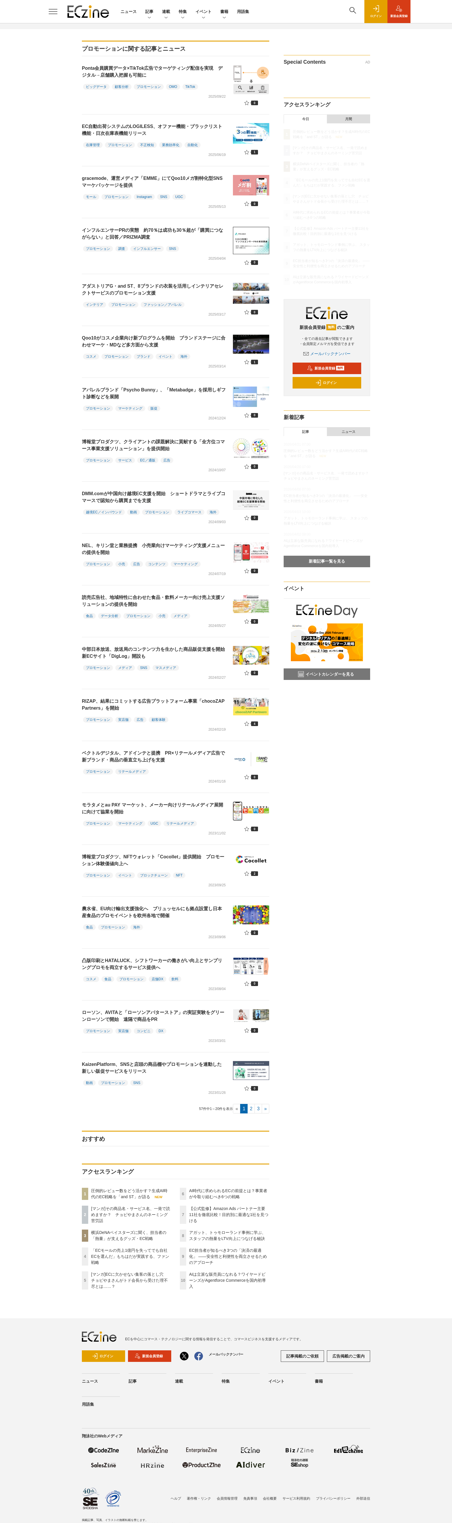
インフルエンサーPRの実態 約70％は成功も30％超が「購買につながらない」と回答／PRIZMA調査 (152, 234)
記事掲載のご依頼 (302, 1356)
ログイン (326, 383)
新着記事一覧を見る (327, 561)
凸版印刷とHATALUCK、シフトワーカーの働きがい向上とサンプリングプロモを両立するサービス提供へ (152, 964)
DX (161, 1031)
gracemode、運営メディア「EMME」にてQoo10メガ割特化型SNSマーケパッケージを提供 (152, 182)
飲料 (175, 979)
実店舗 (123, 720)
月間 (348, 119)
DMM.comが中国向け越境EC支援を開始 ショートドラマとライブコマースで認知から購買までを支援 (153, 497)
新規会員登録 (325, 368)
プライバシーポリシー (333, 1498)
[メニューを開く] (53, 11)
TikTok (190, 87)
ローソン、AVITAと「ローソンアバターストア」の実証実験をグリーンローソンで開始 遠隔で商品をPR (153, 1016)
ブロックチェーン (154, 875)
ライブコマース (189, 512)
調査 (121, 249)
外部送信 (363, 1498)
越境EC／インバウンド (104, 512)
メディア (180, 616)
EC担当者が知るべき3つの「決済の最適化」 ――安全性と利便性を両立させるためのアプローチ (228, 1256)
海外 (183, 357)
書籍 (224, 12)
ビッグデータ (96, 87)
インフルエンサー (147, 249)
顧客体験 (158, 720)
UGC (179, 197)
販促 (153, 408)
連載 (166, 12)
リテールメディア (132, 772)
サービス (125, 460)
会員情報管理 (227, 1498)
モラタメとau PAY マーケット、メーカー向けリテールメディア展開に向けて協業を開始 (152, 808)
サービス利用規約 (296, 1498)
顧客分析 (122, 87)
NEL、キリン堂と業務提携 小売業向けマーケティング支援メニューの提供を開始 (153, 549)
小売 (121, 564)
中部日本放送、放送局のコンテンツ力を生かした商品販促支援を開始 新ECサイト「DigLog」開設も (155, 653)
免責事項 (250, 1498)
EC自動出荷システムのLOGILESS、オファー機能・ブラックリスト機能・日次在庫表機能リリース (152, 130)
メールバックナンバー (327, 353)
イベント (203, 12)
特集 (183, 12)
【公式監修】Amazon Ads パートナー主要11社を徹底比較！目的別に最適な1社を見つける (228, 1214)
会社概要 (270, 1498)
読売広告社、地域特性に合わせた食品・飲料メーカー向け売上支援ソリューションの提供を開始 (153, 601)
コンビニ (143, 1031)
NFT (179, 875)
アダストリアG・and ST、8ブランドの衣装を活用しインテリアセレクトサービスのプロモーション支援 (152, 289)
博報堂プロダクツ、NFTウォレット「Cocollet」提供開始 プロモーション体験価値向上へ (153, 860)
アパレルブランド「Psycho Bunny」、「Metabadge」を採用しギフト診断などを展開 (154, 393)
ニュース (128, 11)
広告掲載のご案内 (348, 1356)
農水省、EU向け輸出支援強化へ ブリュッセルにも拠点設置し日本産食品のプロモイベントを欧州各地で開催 (152, 912)
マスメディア (165, 668)
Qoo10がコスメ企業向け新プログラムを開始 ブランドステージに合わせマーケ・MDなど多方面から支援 (153, 341)
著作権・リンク (199, 1498)
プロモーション (149, 87)
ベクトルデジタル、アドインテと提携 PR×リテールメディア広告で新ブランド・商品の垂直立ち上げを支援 (153, 756)
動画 (133, 512)
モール (91, 197)
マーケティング (130, 408)
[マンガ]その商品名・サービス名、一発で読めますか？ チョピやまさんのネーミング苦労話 (130, 1214)
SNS (163, 197)
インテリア (94, 305)
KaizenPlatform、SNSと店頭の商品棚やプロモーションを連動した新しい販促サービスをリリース (152, 1068)
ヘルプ (176, 1498)
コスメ (91, 357)
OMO (173, 87)
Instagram (144, 197)
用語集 (243, 11)
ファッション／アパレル (163, 305)
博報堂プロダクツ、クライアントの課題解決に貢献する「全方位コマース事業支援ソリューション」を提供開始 (153, 445)
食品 (89, 616)
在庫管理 (93, 145)
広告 (166, 460)
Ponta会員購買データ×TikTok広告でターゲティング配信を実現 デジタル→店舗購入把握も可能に (152, 72)
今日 (305, 119)
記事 (149, 12)
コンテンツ (156, 564)
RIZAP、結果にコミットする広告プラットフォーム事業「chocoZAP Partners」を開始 (153, 704)
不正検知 (147, 145)
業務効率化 (170, 145)
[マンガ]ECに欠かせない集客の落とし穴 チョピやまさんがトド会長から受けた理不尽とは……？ (129, 1280)
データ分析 (109, 616)
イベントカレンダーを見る (326, 674)
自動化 (192, 145)
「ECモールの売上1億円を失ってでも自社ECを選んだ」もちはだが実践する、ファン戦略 (130, 1256)
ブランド (143, 357)
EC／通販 (147, 460)
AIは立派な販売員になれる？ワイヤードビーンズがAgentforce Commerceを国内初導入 (227, 1280)
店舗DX (157, 979)
